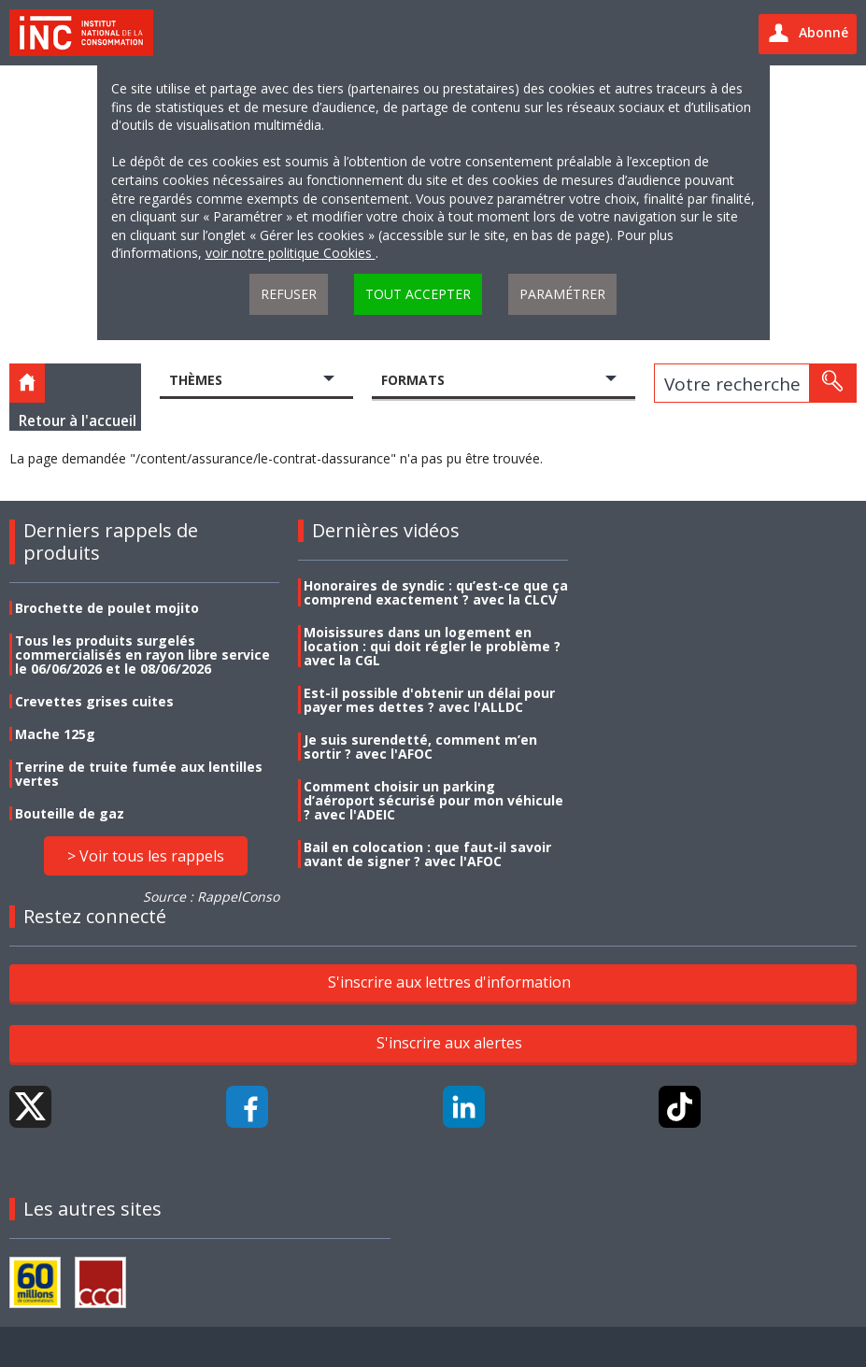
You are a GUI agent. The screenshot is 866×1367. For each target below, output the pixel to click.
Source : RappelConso (211, 896)
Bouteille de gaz (69, 813)
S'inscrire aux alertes (449, 1042)
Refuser (289, 294)
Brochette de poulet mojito (107, 608)
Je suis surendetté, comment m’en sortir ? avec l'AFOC (420, 746)
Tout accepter (418, 294)
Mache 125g (55, 734)
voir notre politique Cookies (291, 253)
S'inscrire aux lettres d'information (449, 982)
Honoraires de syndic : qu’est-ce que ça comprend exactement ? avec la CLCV (436, 592)
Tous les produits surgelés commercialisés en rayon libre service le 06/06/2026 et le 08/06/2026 (142, 654)
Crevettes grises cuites (94, 701)
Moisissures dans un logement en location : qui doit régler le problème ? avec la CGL (432, 646)
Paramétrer (562, 294)
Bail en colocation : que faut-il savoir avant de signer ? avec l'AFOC (427, 854)
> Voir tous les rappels (145, 856)
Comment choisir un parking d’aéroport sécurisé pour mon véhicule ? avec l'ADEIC (433, 800)
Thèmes (195, 380)
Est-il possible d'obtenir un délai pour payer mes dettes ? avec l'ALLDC (429, 700)
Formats (413, 380)
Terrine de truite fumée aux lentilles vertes (139, 774)
